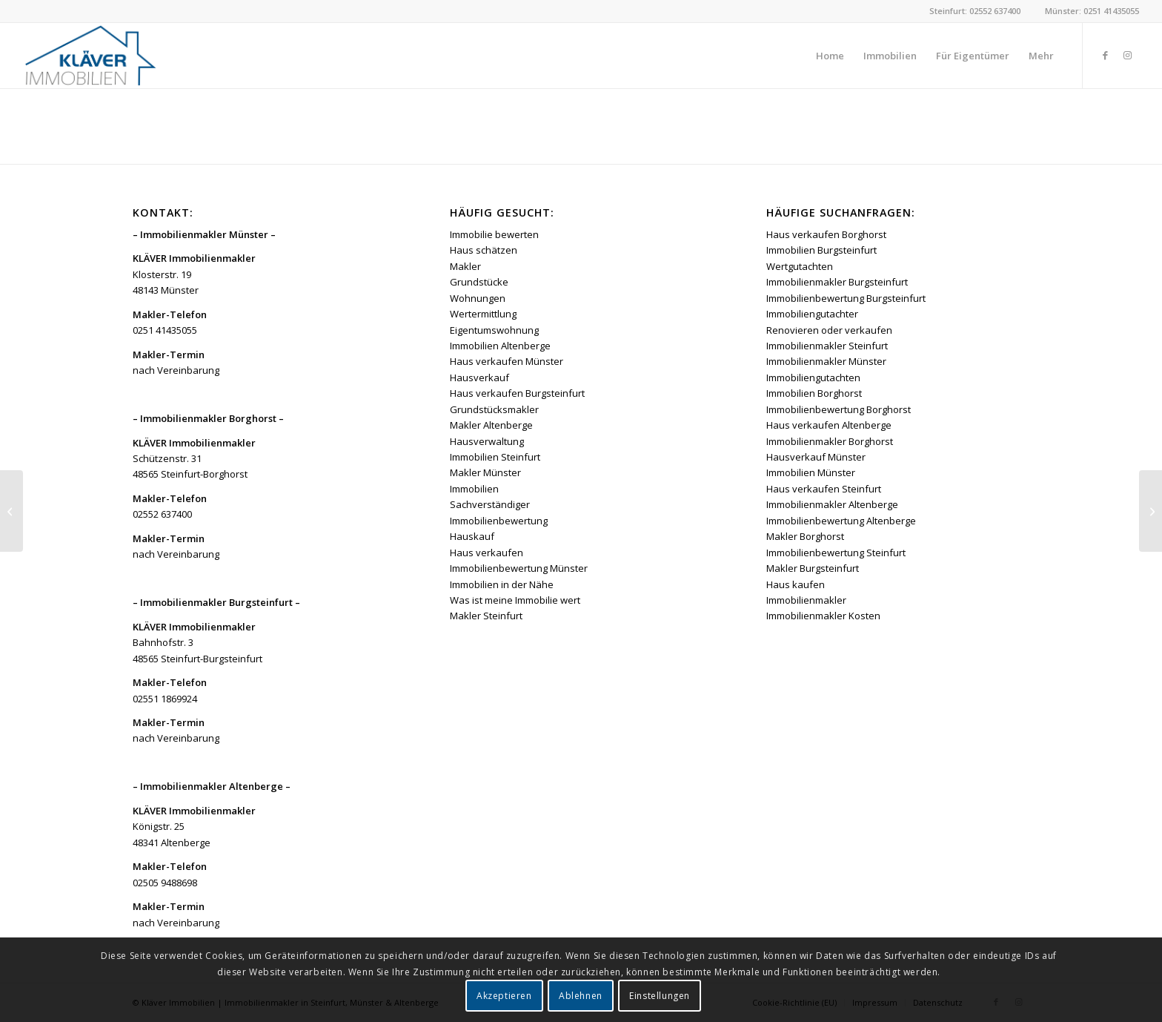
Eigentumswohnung (494, 330)
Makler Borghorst (805, 536)
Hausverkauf (479, 377)
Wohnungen (477, 298)
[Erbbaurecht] (11, 511)
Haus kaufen (795, 584)
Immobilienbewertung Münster (519, 568)
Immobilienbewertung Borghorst (838, 409)
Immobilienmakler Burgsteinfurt (837, 282)
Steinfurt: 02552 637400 (974, 10)
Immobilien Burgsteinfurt (821, 250)
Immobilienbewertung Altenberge (841, 520)
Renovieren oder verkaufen (829, 330)
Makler (465, 266)
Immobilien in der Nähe (502, 584)
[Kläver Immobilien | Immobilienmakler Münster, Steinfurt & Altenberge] (90, 55)
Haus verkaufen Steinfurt (823, 488)
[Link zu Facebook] (1106, 55)
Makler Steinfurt (486, 615)
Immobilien (474, 488)
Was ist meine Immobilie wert (515, 600)
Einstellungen (659, 995)
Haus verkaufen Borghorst (826, 234)
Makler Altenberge (491, 425)
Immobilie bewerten (494, 234)
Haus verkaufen (486, 552)
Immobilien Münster (810, 472)
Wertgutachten (799, 266)
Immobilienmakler (806, 600)
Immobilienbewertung (499, 520)
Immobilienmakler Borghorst (829, 441)
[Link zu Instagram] (1128, 55)
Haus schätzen (483, 250)
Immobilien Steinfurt (495, 457)
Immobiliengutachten (813, 377)
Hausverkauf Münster (816, 457)
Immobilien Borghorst (814, 393)
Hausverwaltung (487, 441)
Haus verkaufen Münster (506, 361)
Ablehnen (580, 995)
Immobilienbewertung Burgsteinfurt (846, 298)
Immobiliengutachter (812, 313)
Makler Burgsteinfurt (812, 568)
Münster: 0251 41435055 (1092, 10)
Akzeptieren (504, 995)
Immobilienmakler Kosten (823, 615)
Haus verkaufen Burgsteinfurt (517, 393)
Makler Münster (485, 472)
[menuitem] (830, 55)
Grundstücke (479, 282)
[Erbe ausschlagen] (1150, 511)
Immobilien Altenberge (500, 345)
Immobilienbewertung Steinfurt (836, 552)
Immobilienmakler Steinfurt (827, 345)
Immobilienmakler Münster (826, 361)
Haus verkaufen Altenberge (829, 425)
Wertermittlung (483, 313)
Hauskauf (472, 536)
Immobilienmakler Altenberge (832, 504)
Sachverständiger (490, 504)
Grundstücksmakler (494, 409)
